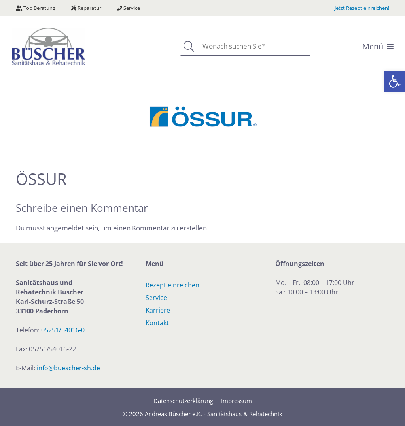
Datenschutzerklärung (183, 401)
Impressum (236, 401)
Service (128, 7)
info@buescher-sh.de (68, 368)
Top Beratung (35, 7)
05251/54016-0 (63, 330)
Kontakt (157, 323)
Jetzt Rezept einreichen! (362, 7)
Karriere (158, 310)
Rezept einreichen (172, 285)
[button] (394, 81)
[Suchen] (188, 46)
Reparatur (86, 7)
